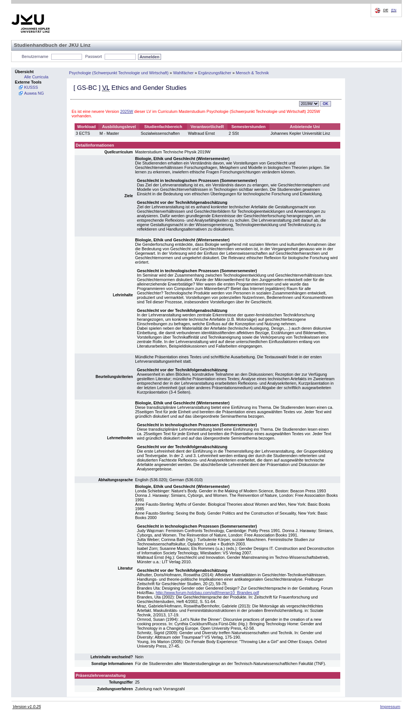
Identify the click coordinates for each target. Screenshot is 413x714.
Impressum (390, 706)
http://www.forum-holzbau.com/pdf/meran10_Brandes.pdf (207, 592)
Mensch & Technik (252, 73)
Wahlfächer (183, 73)
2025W (126, 111)
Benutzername (35, 56)
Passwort (93, 56)
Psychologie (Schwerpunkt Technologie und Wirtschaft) (118, 73)
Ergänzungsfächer (214, 73)
